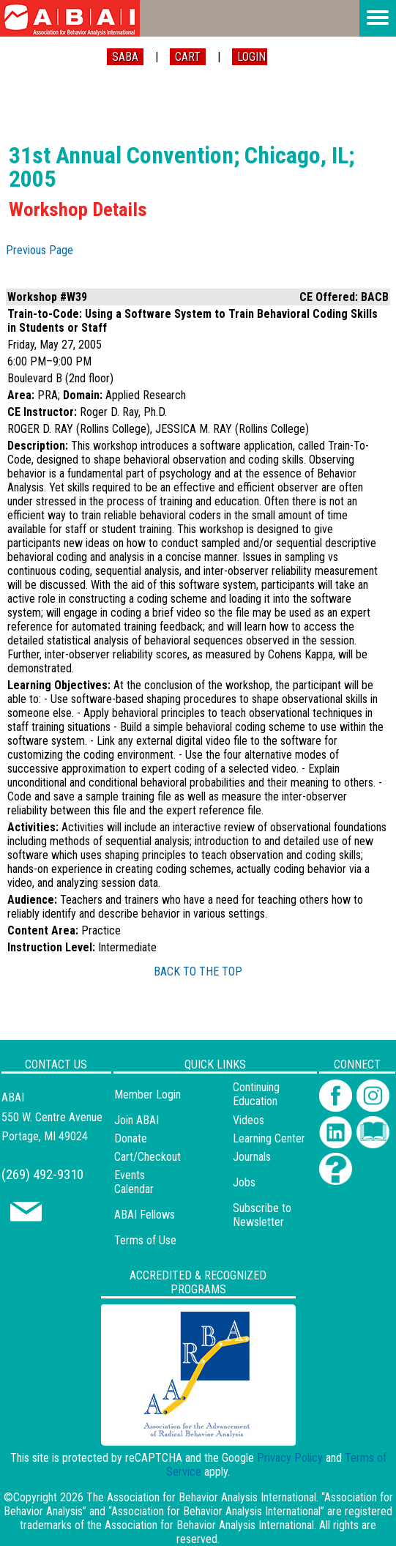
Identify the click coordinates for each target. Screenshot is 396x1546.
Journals (252, 1157)
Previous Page (39, 250)
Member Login (147, 1094)
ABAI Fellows (144, 1215)
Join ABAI (136, 1120)
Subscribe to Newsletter (262, 1215)
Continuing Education (256, 1094)
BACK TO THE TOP (198, 971)
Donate (130, 1138)
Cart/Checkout (147, 1157)
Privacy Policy (290, 1458)
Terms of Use (145, 1240)
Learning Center (269, 1138)
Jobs (244, 1182)
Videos (248, 1120)
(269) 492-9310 (42, 1174)
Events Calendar (134, 1182)
